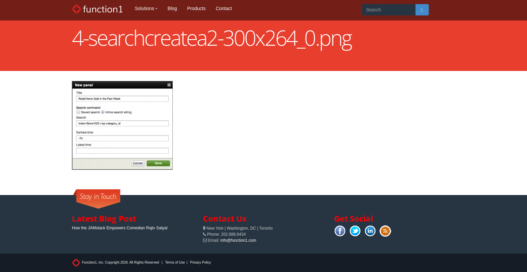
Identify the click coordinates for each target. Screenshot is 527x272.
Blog (172, 8)
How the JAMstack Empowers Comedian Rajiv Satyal (119, 228)
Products (196, 8)
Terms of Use (175, 262)
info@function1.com (238, 240)
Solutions (146, 8)
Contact (224, 8)
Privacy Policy (200, 262)
